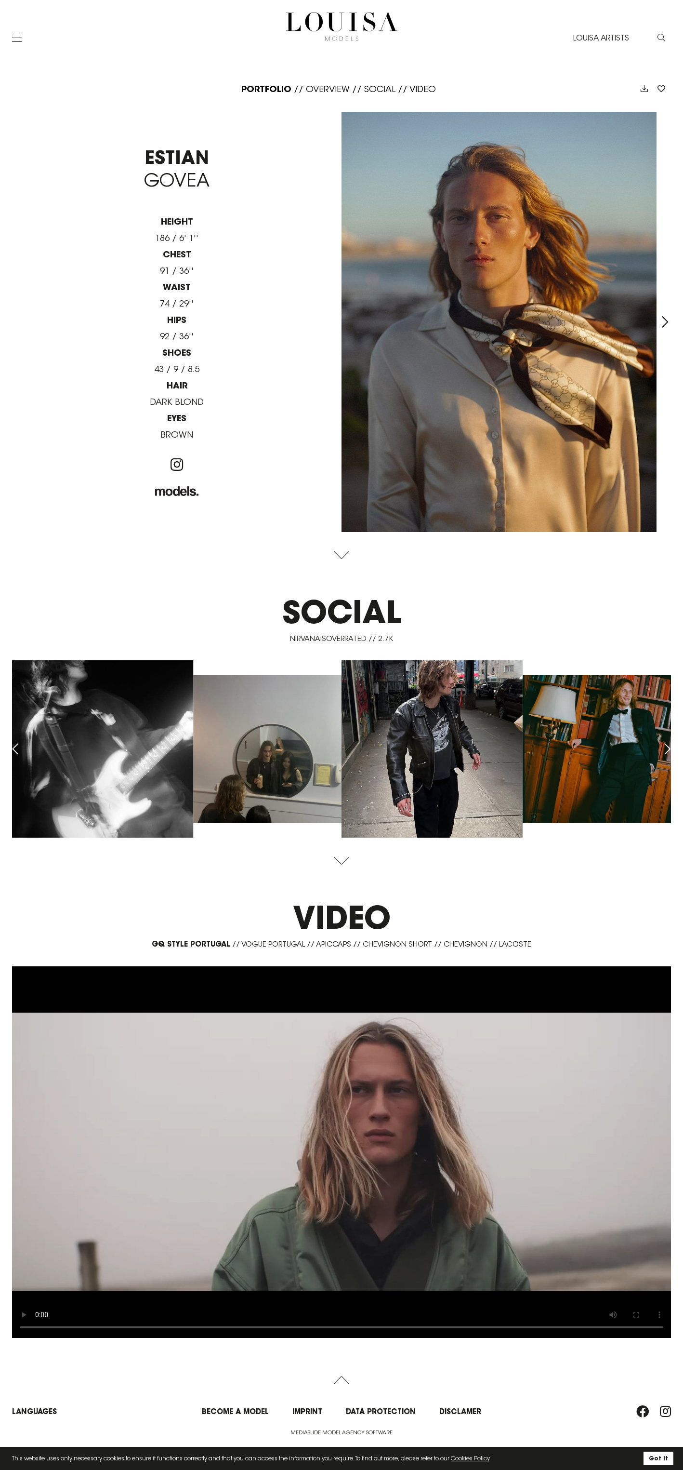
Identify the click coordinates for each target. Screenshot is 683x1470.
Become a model (235, 1411)
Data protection (381, 1411)
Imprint (307, 1411)
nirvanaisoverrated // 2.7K (341, 638)
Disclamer (460, 1411)
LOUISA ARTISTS (601, 37)
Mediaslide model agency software (341, 1432)
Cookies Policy (470, 1458)
